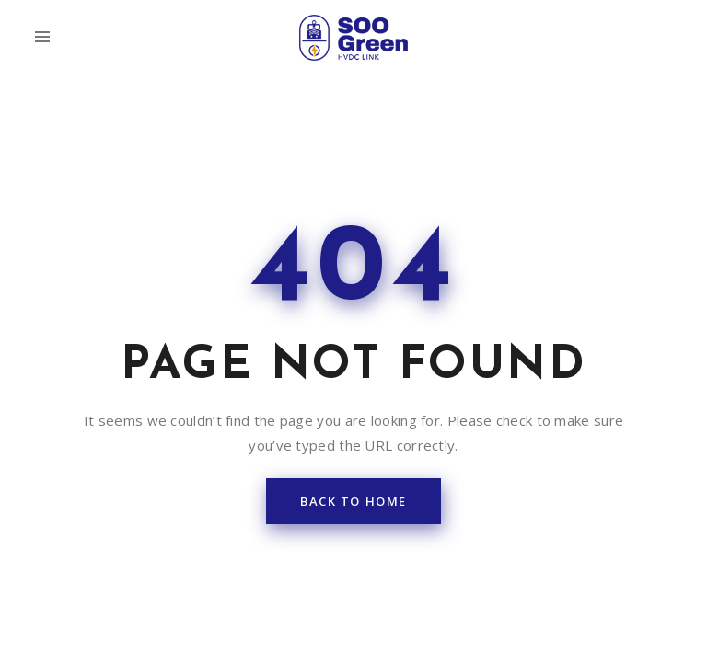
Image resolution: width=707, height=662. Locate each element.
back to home (353, 363)
